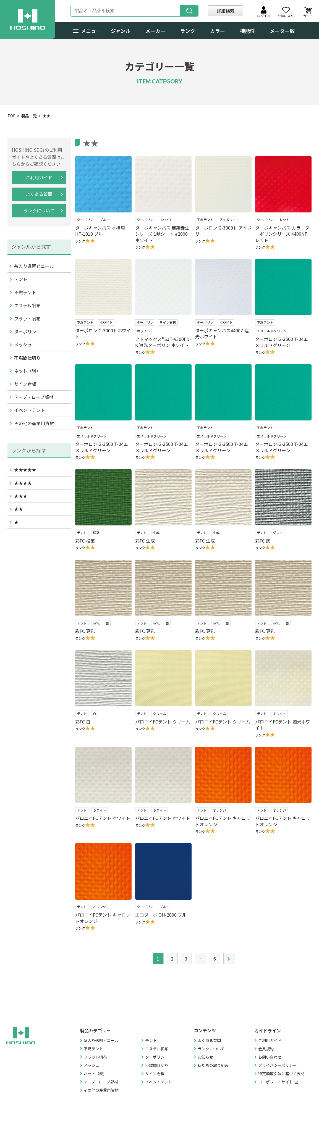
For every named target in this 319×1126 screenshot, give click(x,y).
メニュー (87, 30)
